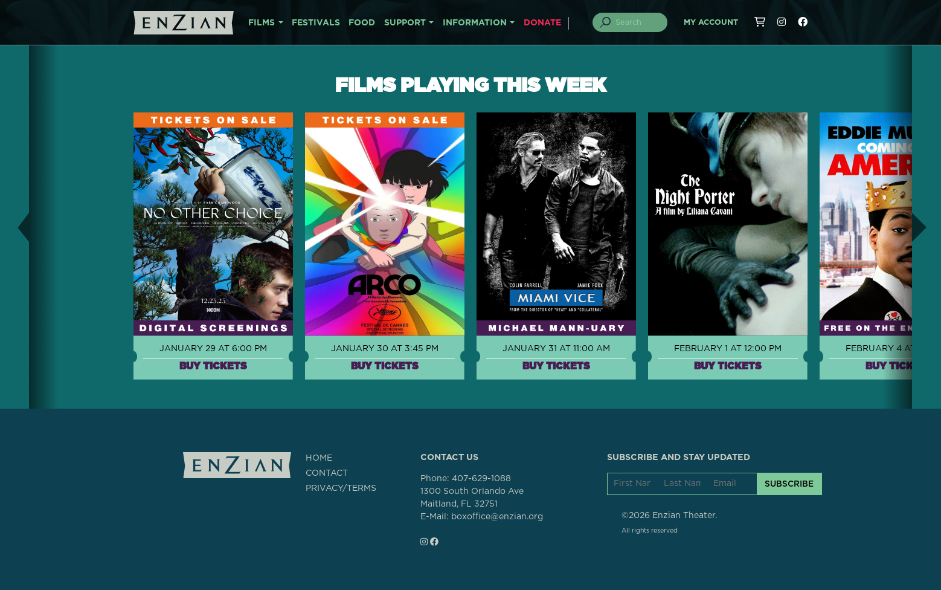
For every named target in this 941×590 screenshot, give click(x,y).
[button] (14, 227)
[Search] (637, 22)
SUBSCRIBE (789, 483)
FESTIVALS (316, 23)
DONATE (542, 23)
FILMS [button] (261, 23)
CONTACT (327, 473)
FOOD (361, 23)
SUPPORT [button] (405, 23)
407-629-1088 (481, 479)
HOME (319, 458)
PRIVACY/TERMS (341, 488)
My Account (711, 23)
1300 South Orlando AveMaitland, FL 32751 (472, 497)
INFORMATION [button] (475, 23)
